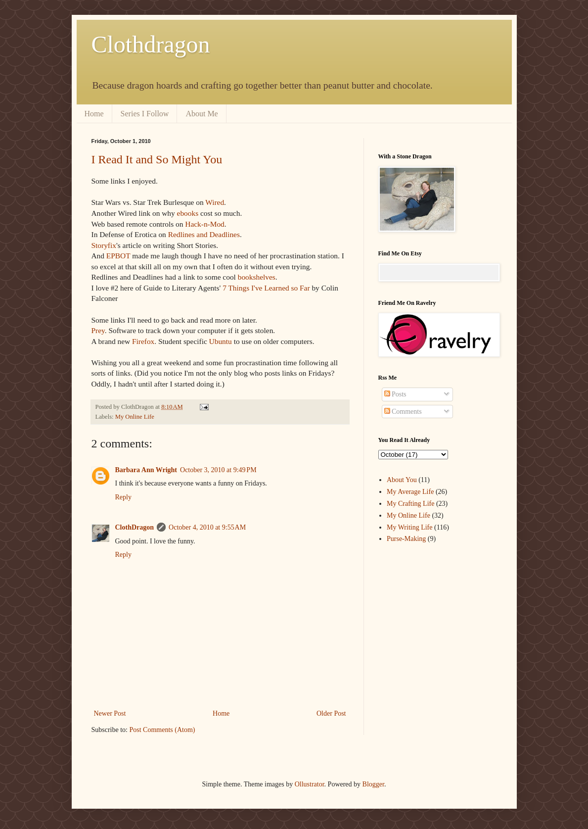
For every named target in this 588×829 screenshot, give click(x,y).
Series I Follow (145, 113)
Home (94, 113)
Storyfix (103, 245)
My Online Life (134, 416)
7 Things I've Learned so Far (266, 288)
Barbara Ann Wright (146, 470)
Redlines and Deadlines (204, 234)
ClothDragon (134, 527)
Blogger (373, 784)
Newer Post (110, 713)
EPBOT (118, 255)
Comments (403, 411)
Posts (395, 394)
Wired (214, 202)
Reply (123, 497)
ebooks (188, 213)
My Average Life (410, 491)
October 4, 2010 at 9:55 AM (207, 527)
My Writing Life (410, 527)
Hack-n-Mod (205, 224)
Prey (98, 330)
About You (402, 480)
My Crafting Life (410, 503)
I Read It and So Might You (157, 159)
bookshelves (256, 277)
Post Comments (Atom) (162, 729)
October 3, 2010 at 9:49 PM (218, 470)
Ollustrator (309, 784)
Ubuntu (220, 341)
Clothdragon (150, 44)
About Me (201, 113)
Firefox (143, 341)
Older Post (331, 713)
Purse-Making (406, 538)
